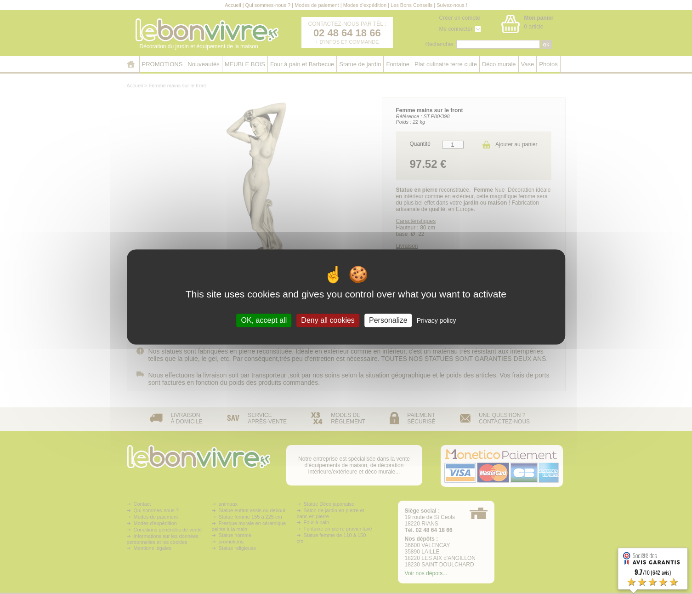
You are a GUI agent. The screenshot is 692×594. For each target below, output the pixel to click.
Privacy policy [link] (436, 320)
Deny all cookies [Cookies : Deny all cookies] (328, 320)
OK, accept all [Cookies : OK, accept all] (264, 320)
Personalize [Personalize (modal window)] (388, 320)
